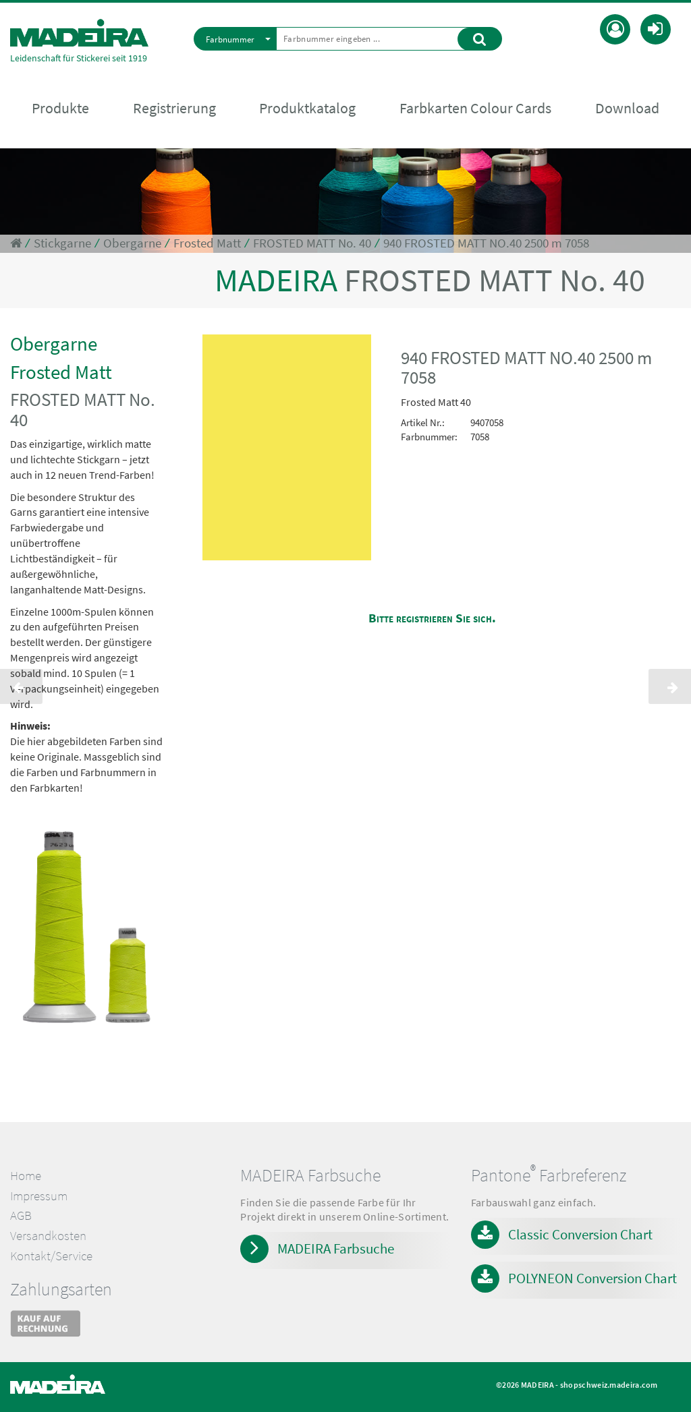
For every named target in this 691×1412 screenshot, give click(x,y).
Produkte (60, 108)
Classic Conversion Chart (580, 1234)
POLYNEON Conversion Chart (592, 1278)
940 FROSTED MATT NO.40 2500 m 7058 (486, 243)
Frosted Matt (207, 243)
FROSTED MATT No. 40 (312, 243)
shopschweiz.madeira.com (609, 1385)
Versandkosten (48, 1235)
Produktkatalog (307, 108)
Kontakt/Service (51, 1256)
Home (25, 1175)
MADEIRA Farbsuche (335, 1248)
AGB (21, 1215)
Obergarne (132, 243)
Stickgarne (62, 243)
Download (627, 108)
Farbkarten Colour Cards (475, 108)
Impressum (38, 1196)
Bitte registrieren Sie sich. (432, 618)
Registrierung (174, 108)
